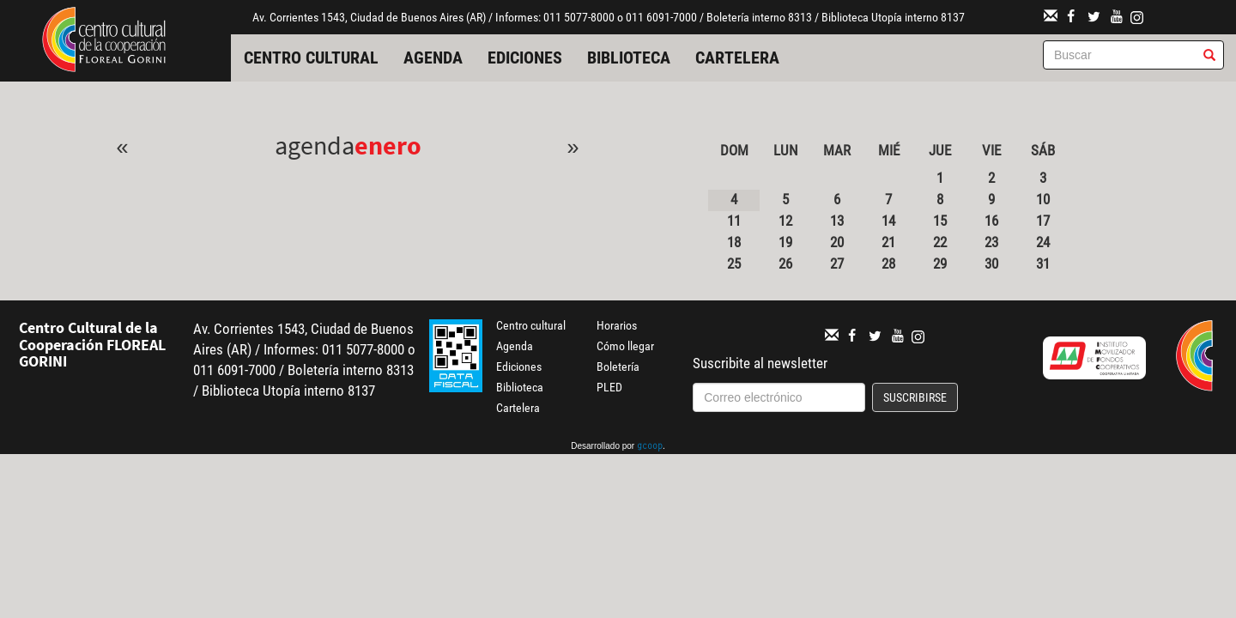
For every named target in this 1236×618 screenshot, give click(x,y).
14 (888, 220)
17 (1043, 220)
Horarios (617, 325)
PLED (609, 387)
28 (888, 263)
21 (888, 242)
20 (837, 242)
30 (991, 263)
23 (991, 242)
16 (991, 220)
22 (940, 242)
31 (1043, 263)
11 (734, 220)
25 (734, 263)
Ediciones (525, 57)
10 (1043, 199)
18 (734, 242)
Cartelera (737, 57)
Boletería (618, 366)
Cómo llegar (625, 346)
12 (785, 220)
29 (940, 263)
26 (785, 263)
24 (1043, 242)
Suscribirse (915, 397)
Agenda (433, 57)
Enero (387, 145)
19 (785, 242)
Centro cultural (311, 57)
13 (837, 220)
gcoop (650, 447)
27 (837, 263)
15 (940, 220)
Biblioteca (628, 57)
